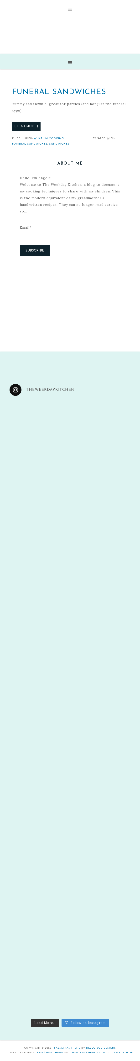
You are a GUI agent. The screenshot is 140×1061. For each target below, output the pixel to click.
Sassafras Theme (67, 1048)
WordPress (111, 1052)
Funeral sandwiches (29, 144)
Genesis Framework (84, 1052)
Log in (128, 1052)
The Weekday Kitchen (70, 34)
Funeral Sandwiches (59, 92)
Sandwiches (59, 144)
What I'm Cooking (49, 138)
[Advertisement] (70, 299)
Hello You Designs (101, 1048)
